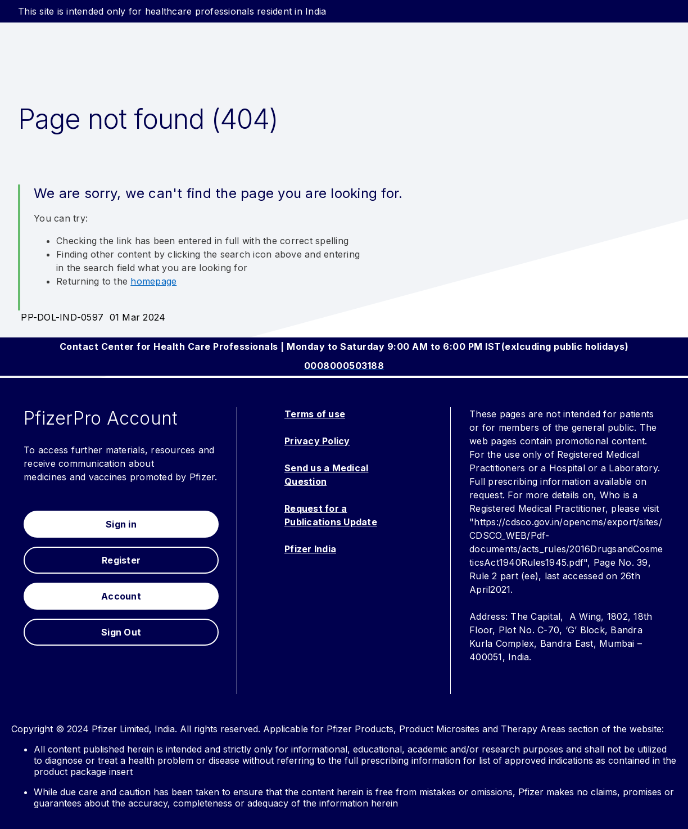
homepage (153, 281)
